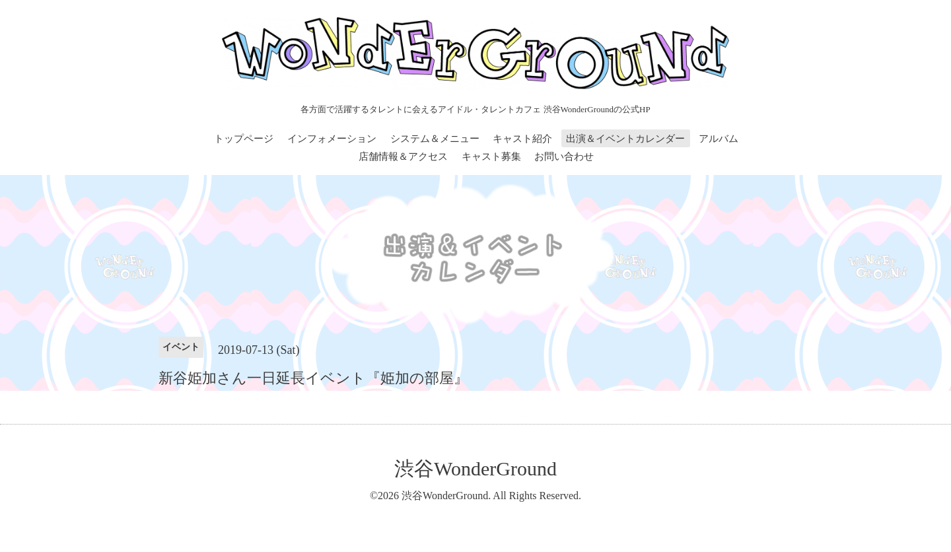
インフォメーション (331, 138)
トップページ (243, 138)
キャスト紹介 (522, 138)
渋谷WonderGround (475, 468)
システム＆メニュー (434, 138)
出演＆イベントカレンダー (625, 138)
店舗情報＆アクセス (403, 156)
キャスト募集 (491, 156)
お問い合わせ (564, 156)
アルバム (718, 138)
